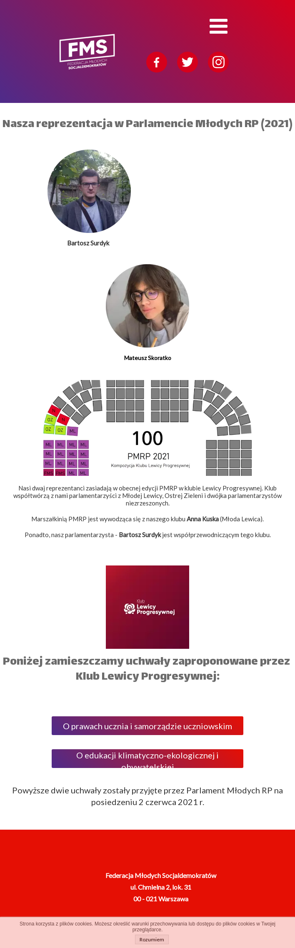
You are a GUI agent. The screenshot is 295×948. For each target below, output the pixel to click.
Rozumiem (152, 939)
